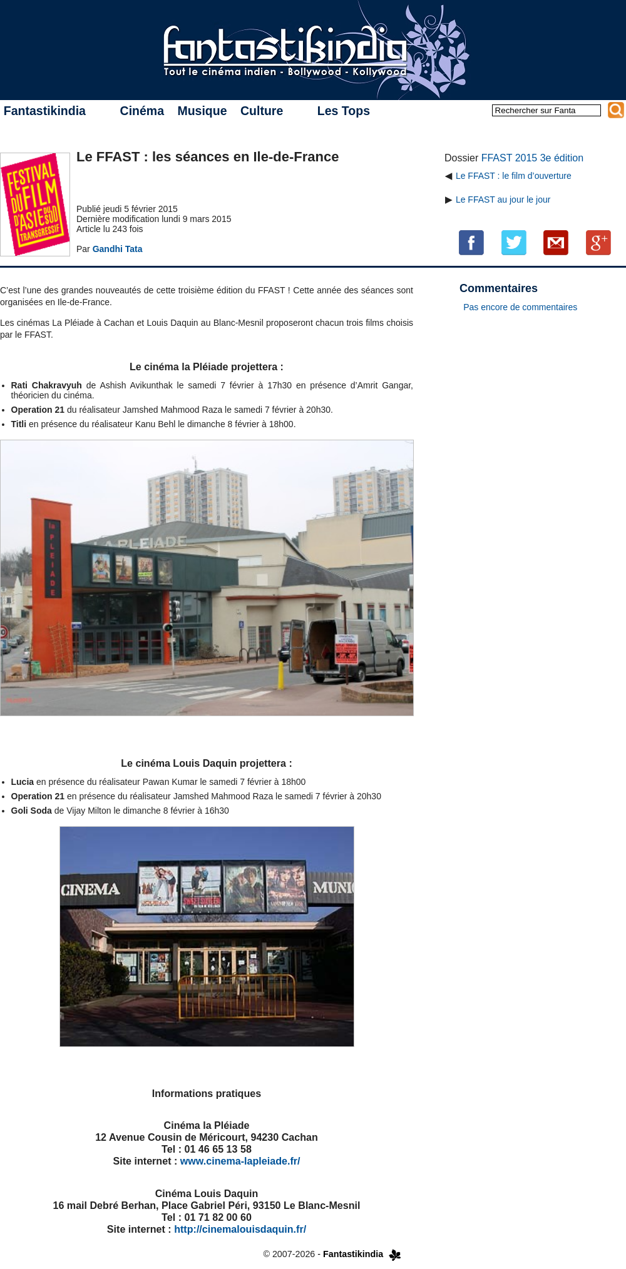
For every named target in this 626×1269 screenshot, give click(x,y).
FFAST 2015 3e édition (532, 158)
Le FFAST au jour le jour (503, 200)
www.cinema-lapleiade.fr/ (240, 1160)
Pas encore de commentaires (520, 307)
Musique (202, 111)
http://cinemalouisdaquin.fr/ (240, 1229)
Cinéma (142, 111)
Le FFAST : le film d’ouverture (514, 176)
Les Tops (343, 111)
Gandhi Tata (118, 249)
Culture (261, 111)
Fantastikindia (45, 111)
